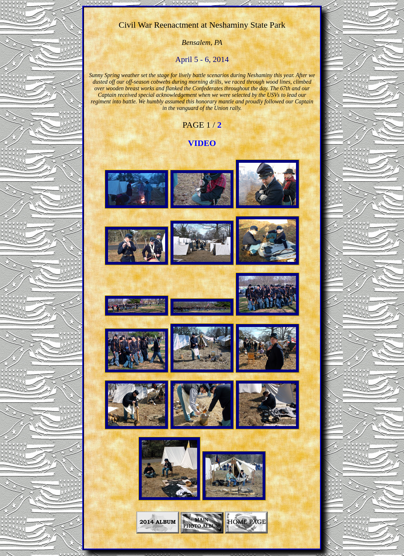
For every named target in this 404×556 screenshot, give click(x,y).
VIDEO (202, 143)
